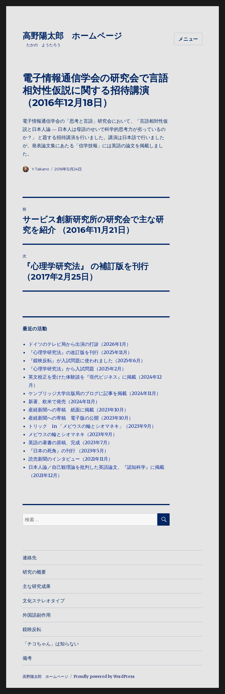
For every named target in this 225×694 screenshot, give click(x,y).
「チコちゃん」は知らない (51, 644)
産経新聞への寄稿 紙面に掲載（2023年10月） (78, 410)
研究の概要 (34, 572)
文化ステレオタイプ (44, 601)
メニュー (188, 39)
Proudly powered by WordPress (104, 676)
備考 (27, 658)
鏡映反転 (32, 629)
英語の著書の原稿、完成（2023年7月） (70, 442)
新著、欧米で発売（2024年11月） (64, 401)
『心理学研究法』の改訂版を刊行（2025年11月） (80, 352)
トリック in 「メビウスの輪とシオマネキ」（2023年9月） (92, 426)
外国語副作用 (37, 615)
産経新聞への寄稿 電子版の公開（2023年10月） (80, 418)
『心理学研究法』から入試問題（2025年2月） (77, 369)
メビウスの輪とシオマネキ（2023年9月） (72, 434)
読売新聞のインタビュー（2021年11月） (70, 459)
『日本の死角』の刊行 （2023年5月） (68, 451)
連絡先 (30, 557)
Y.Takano (40, 169)
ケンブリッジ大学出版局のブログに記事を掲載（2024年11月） (94, 393)
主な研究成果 (37, 586)
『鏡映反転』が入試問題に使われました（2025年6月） (86, 360)
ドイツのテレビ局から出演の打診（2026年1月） (79, 344)
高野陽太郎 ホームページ (72, 36)
